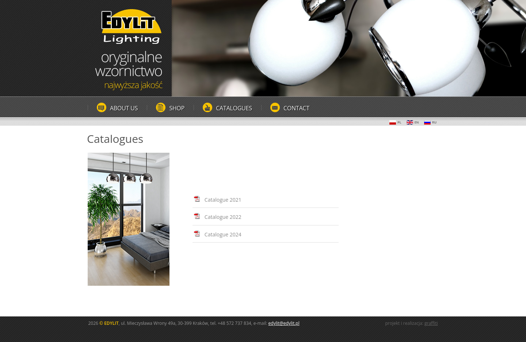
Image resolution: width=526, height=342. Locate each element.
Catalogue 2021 (223, 199)
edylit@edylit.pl (284, 323)
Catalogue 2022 (223, 216)
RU (430, 122)
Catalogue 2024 (223, 234)
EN (413, 122)
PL (395, 122)
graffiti (431, 323)
